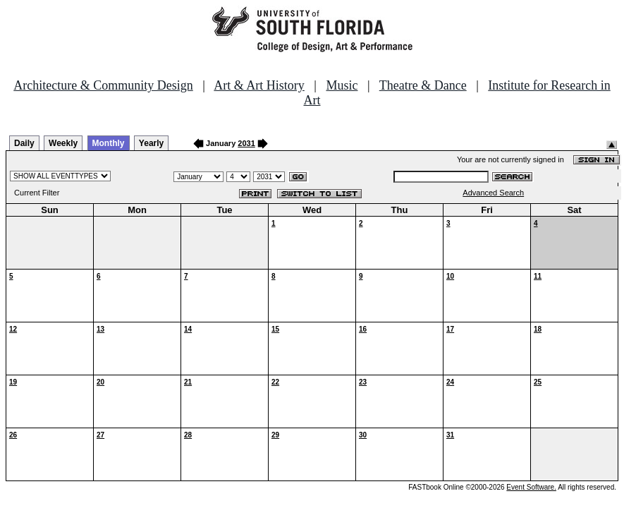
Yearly (151, 143)
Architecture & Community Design (102, 85)
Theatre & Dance (423, 85)
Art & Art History (259, 85)
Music (341, 85)
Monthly (108, 143)
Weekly (63, 143)
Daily (24, 143)
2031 (246, 143)
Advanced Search (493, 192)
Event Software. (531, 487)
